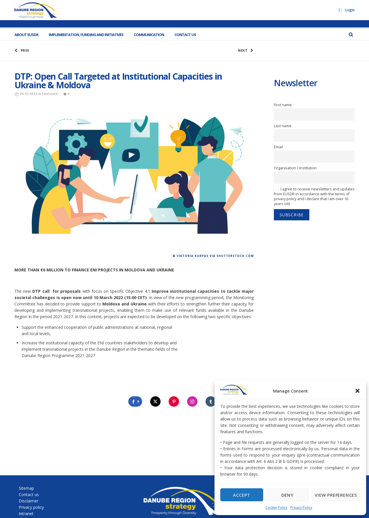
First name (283, 104)
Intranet (26, 513)
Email (278, 146)
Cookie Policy (276, 507)
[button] (357, 391)
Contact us (29, 494)
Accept (241, 495)
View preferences (336, 495)
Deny (287, 495)
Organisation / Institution (295, 168)
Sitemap (26, 488)
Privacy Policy (301, 507)
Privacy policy (31, 507)
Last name (282, 125)
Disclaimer (28, 501)
